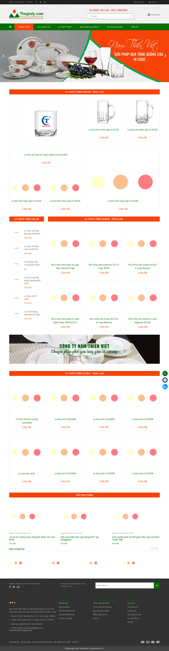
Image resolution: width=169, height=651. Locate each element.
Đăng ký (153, 2)
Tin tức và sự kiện (65, 618)
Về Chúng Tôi (43, 27)
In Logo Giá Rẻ (115, 27)
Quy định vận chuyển (101, 611)
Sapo (102, 648)
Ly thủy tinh (65, 27)
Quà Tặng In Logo (90, 27)
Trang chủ (23, 27)
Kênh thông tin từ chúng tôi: (25, 584)
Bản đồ (96, 618)
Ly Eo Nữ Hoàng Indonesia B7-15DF (32, 313)
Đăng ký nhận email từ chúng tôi (73, 585)
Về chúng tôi (14, 642)
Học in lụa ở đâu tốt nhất (42, 642)
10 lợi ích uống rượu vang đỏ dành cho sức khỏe (32, 538)
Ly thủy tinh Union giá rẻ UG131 (104, 130)
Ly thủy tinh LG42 (26, 474)
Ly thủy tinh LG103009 (104, 473)
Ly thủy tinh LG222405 (65, 419)
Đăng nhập (139, 2)
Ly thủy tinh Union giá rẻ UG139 (142, 130)
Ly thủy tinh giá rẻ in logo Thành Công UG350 (45, 155)
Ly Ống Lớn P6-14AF (30, 297)
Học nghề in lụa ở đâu (62, 642)
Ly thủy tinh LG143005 (104, 419)
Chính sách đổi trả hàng (102, 607)
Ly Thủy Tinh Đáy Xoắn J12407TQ (31, 247)
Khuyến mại (63, 603)
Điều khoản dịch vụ (100, 614)
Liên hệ (134, 27)
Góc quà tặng (26, 642)
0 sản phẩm (154, 15)
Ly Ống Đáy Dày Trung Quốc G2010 (32, 263)
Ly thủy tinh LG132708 (142, 473)
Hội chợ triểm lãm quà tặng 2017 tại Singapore (79, 538)
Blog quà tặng (64, 607)
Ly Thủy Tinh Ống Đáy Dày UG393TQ (32, 232)
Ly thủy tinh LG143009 (65, 473)
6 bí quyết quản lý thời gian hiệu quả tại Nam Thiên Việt (135, 538)
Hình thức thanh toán (67, 611)
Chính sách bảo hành (101, 603)
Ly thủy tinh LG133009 (142, 419)
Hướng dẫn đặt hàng (67, 614)
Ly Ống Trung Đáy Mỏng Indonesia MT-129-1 (32, 281)
